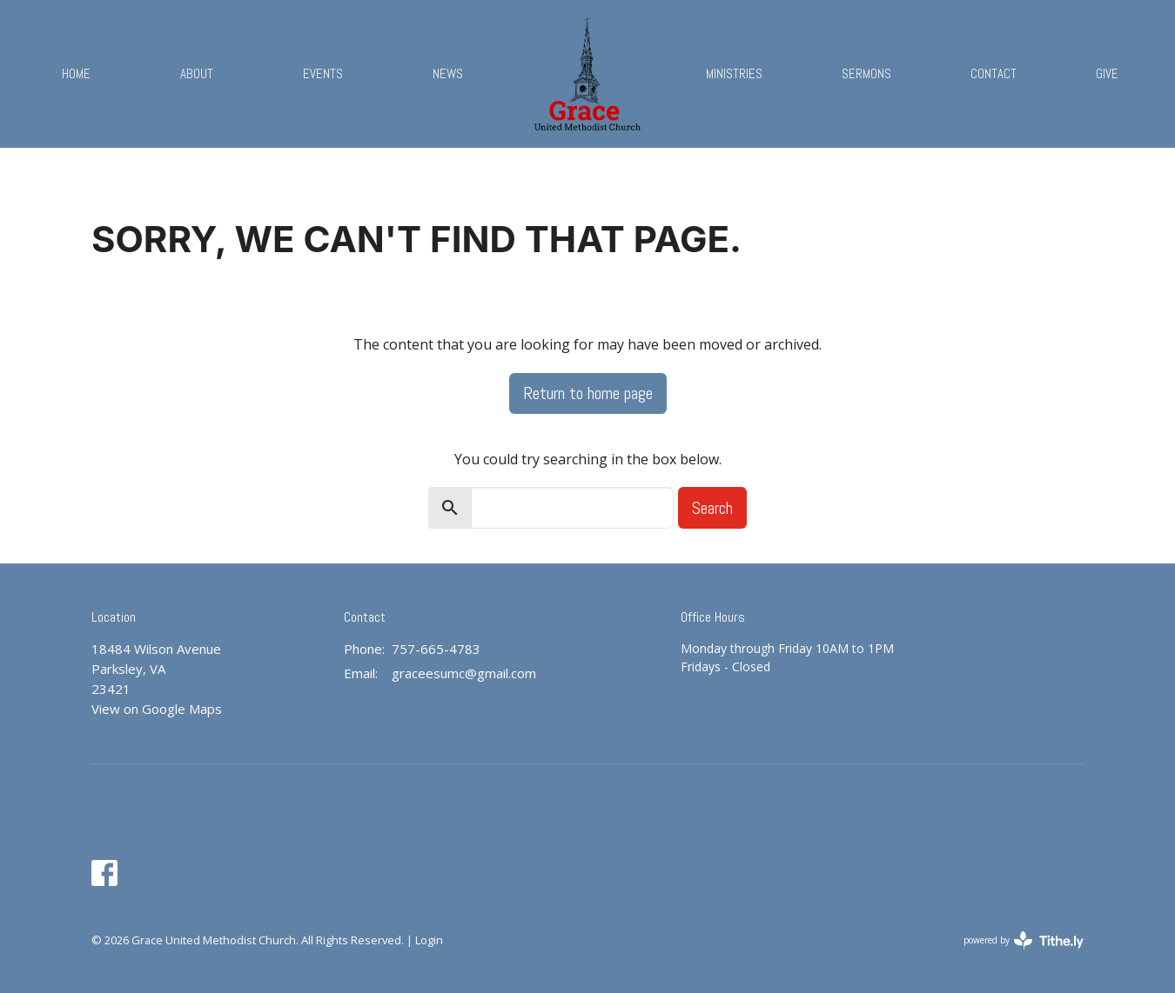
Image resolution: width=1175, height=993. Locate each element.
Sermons (866, 73)
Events (323, 73)
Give (1107, 73)
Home (76, 73)
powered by (1024, 940)
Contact (993, 73)
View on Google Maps (156, 708)
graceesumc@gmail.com (464, 673)
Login (429, 940)
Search (712, 508)
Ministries (734, 73)
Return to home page (588, 393)
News (448, 73)
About (196, 73)
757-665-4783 (436, 648)
